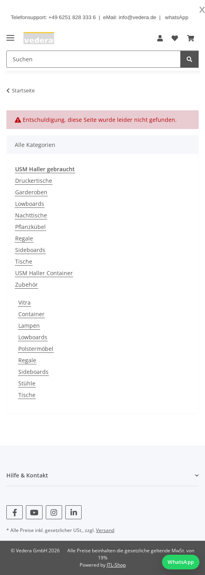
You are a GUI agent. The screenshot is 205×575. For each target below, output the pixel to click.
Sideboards (30, 250)
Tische (23, 261)
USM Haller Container (44, 273)
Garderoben (31, 192)
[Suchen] (189, 59)
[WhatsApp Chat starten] (180, 562)
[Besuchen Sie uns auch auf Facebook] (14, 512)
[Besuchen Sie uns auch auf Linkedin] (73, 512)
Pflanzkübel (30, 227)
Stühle (26, 383)
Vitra (24, 302)
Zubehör (26, 284)
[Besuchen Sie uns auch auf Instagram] (54, 512)
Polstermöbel (35, 348)
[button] (160, 38)
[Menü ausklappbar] (10, 34)
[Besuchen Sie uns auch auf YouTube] (34, 512)
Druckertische (33, 180)
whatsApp (177, 17)
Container (31, 314)
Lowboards (29, 203)
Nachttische (31, 215)
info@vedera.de (137, 17)
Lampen (29, 325)
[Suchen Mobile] (93, 59)
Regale (24, 238)
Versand (105, 530)
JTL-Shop (116, 564)
